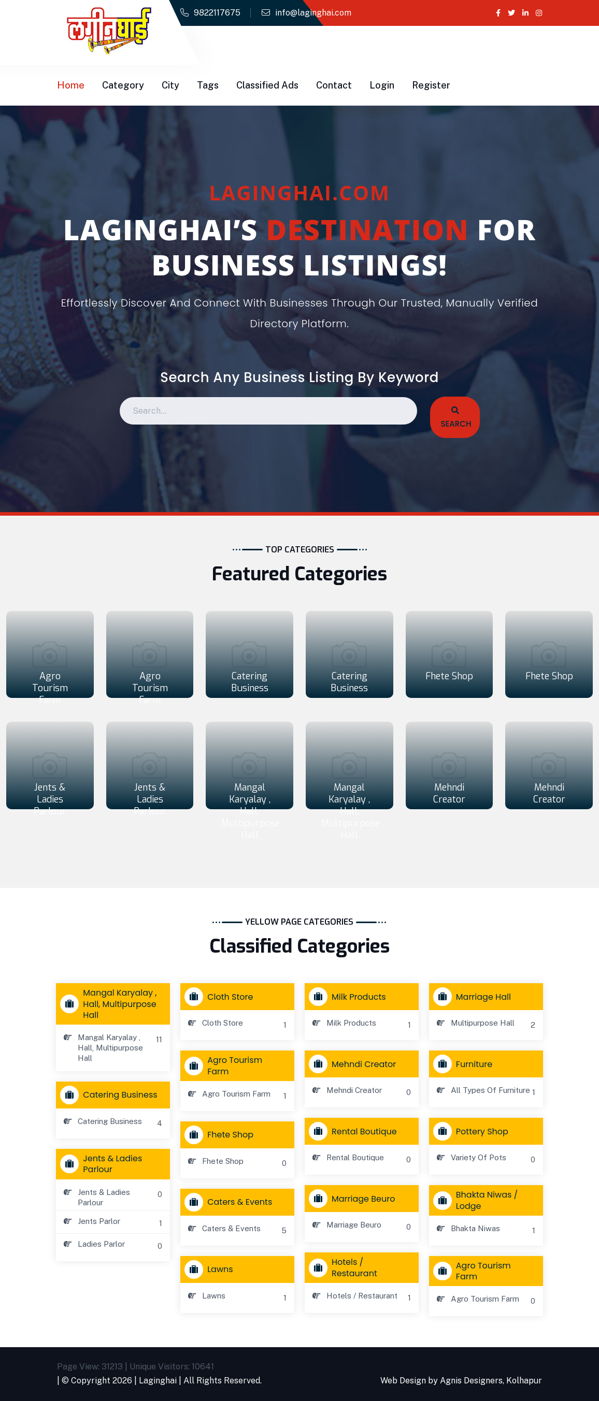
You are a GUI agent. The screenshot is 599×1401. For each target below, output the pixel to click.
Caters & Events (230, 1202)
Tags (208, 85)
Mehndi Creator (449, 793)
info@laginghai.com (313, 13)
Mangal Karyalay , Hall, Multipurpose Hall (250, 811)
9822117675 (217, 13)
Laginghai (158, 1380)
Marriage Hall (474, 996)
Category (123, 85)
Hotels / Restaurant (345, 1267)
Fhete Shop (449, 676)
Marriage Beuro (354, 1198)
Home (70, 85)
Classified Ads (267, 85)
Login (381, 85)
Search (455, 417)
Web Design (403, 1380)
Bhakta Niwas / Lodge (478, 1200)
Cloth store (221, 996)
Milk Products (349, 996)
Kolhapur (524, 1380)
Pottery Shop (473, 1131)
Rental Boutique (355, 1131)
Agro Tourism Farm (50, 688)
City (170, 85)
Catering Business (249, 682)
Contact (334, 85)
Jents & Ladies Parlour (50, 799)
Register (431, 85)
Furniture (465, 1064)
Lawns (211, 1269)
